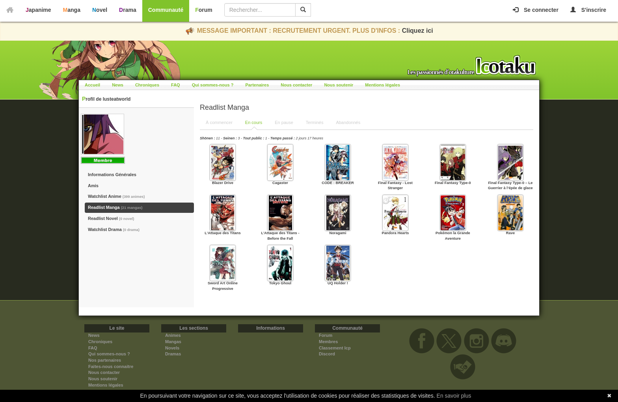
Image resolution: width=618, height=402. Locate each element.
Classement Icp (335, 348)
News (117, 85)
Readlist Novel (111, 218)
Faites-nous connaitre (110, 366)
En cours (253, 122)
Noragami (337, 233)
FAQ (175, 85)
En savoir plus (454, 396)
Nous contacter (296, 85)
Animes (173, 335)
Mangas (173, 341)
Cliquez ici (417, 30)
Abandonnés (348, 122)
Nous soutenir (338, 85)
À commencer (219, 122)
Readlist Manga (115, 207)
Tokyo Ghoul (280, 283)
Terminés (315, 122)
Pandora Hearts (395, 233)
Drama (127, 10)
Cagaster (280, 183)
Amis (93, 185)
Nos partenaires (104, 360)
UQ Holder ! (338, 283)
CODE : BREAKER (338, 183)
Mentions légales (382, 85)
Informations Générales (112, 174)
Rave (510, 233)
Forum (203, 10)
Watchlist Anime (116, 196)
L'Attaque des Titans (222, 233)
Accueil (92, 85)
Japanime (38, 10)
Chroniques (147, 85)
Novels (172, 348)
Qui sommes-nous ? (213, 85)
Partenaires (257, 85)
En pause (284, 122)
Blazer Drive (222, 183)
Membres (328, 341)
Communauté (165, 10)
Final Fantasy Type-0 (453, 183)
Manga (71, 10)
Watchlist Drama (114, 229)
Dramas (173, 353)
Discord (327, 353)
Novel (99, 10)
